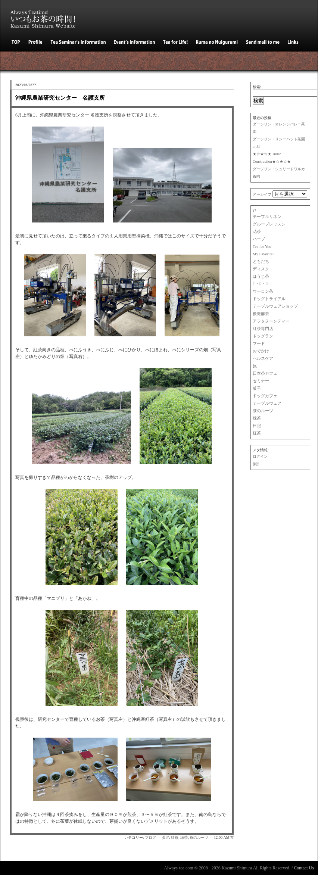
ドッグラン (263, 336)
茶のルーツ (263, 411)
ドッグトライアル (269, 299)
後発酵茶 (261, 314)
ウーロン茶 (263, 291)
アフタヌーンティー (271, 321)
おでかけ (261, 351)
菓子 (257, 388)
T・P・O (260, 284)
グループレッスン (269, 224)
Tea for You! (262, 247)
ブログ (150, 837)
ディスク (261, 269)
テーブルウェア (267, 403)
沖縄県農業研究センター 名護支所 (60, 98)
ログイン (260, 456)
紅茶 (257, 433)
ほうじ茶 (261, 276)
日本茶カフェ (265, 373)
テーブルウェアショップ (275, 306)
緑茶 (257, 418)
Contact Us (304, 868)
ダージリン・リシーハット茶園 (279, 139)
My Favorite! (263, 254)
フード (259, 344)
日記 (257, 426)
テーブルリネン (267, 217)
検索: (257, 87)
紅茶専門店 (263, 329)
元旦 (256, 146)
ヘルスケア (263, 358)
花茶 (257, 232)
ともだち (261, 261)
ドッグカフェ (265, 396)
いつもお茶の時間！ (47, 17)
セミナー (261, 381)
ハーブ (259, 239)
